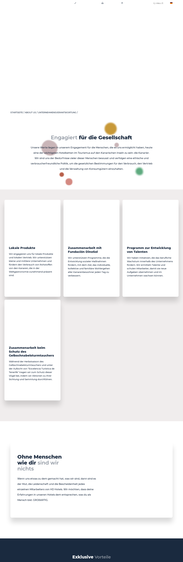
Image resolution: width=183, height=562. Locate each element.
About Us (30, 112)
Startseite (16, 112)
